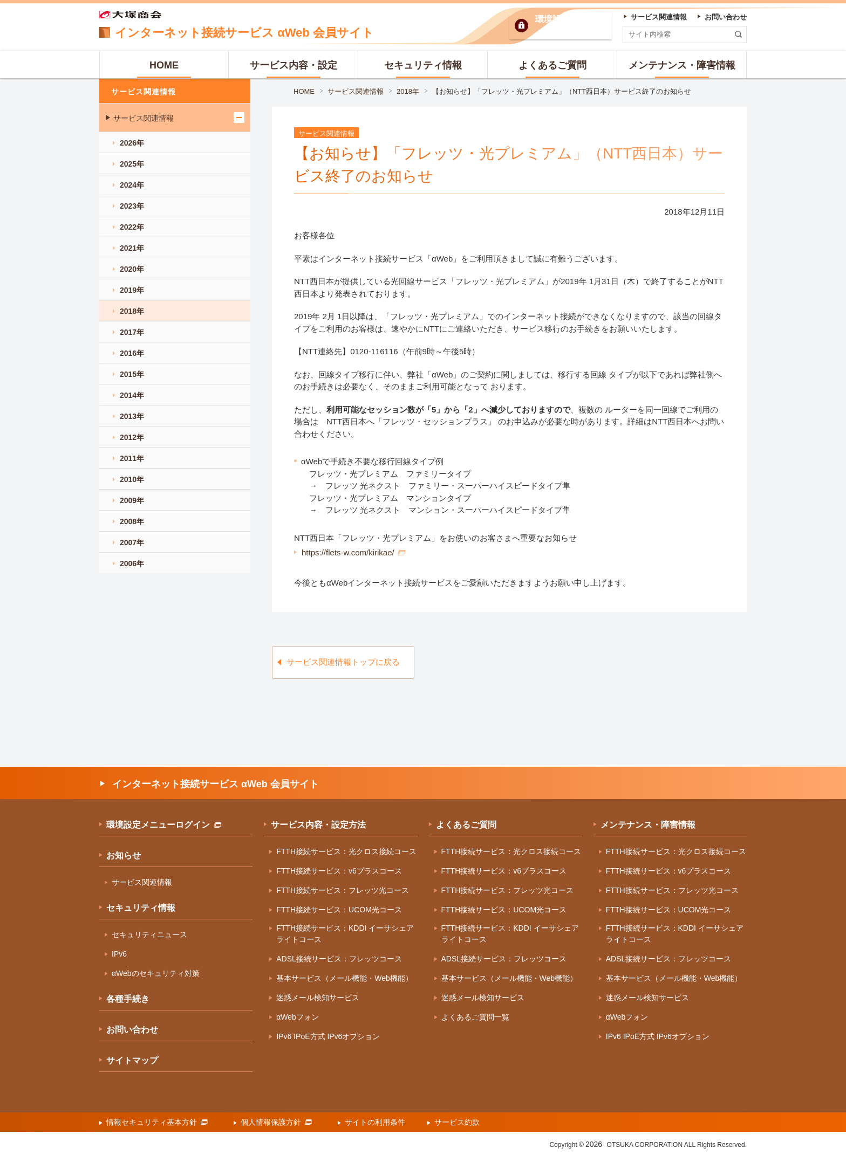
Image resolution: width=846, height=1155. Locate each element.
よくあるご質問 (466, 824)
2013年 (132, 416)
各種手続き (127, 998)
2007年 (132, 542)
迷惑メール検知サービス (317, 997)
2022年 (132, 227)
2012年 (132, 437)
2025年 (132, 164)
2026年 (132, 143)
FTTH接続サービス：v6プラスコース (339, 871)
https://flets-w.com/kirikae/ (353, 552)
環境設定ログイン (569, 26)
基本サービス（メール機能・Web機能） (344, 978)
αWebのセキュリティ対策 (156, 973)
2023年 (132, 206)
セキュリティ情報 (140, 907)
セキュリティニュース (149, 934)
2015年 (132, 374)
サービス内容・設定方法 (318, 824)
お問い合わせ (132, 1029)
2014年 (132, 395)
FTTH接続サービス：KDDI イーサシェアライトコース (345, 934)
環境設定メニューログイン (163, 824)
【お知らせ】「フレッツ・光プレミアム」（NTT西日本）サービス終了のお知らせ (561, 91)
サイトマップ (132, 1060)
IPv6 (119, 954)
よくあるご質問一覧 (475, 1017)
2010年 (132, 479)
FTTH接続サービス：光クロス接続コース (346, 851)
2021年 (132, 248)
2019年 (132, 290)
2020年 (132, 269)
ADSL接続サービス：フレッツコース (339, 958)
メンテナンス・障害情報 (648, 824)
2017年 (132, 332)
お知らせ (123, 855)
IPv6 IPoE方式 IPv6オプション (328, 1036)
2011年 (132, 458)
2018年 (408, 91)
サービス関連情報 (356, 91)
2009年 (132, 500)
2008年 (132, 521)
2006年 (132, 563)
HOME (304, 91)
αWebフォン (297, 1017)
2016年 (132, 353)
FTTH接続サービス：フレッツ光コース (342, 890)
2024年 (132, 185)
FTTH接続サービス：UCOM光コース (339, 909)
